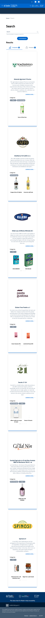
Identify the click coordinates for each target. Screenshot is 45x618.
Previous (8, 262)
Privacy (26, 615)
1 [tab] (21, 271)
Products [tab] (31, 48)
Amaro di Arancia (28, 421)
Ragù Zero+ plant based (28, 578)
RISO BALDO (28, 269)
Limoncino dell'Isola (28, 192)
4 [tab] (26, 346)
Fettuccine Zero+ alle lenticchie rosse (16, 578)
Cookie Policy (33, 615)
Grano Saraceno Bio (16, 344)
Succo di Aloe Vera (22, 117)
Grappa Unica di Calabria (16, 192)
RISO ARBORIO (16, 269)
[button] (30, 6)
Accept (41, 615)
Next (36, 262)
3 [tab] (25, 271)
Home (7, 18)
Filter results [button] (22, 38)
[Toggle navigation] (2, 5)
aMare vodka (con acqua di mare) (16, 421)
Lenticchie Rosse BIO (28, 344)
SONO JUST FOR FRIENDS (22, 500)
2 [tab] (23, 271)
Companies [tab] (14, 48)
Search (8, 32)
